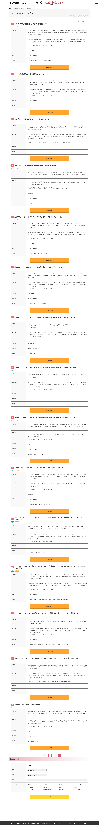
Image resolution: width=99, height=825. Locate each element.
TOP (10, 8)
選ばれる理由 (23, 819)
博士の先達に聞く (35, 817)
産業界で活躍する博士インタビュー (49, 817)
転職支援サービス (42, 819)
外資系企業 (30, 787)
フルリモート (31, 789)
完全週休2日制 (61, 789)
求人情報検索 (16, 8)
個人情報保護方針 (68, 819)
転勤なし (60, 787)
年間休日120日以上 (47, 789)
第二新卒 (45, 784)
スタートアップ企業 (77, 784)
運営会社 (77, 819)
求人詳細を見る (49, 67)
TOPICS (61, 817)
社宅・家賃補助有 (76, 789)
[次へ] (59, 755)
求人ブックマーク (32, 819)
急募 (29, 784)
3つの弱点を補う (84, 817)
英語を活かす (45, 787)
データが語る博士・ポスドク (71, 817)
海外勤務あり (75, 787)
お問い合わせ (59, 819)
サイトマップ (51, 819)
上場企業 (60, 784)
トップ (12, 817)
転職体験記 (18, 817)
